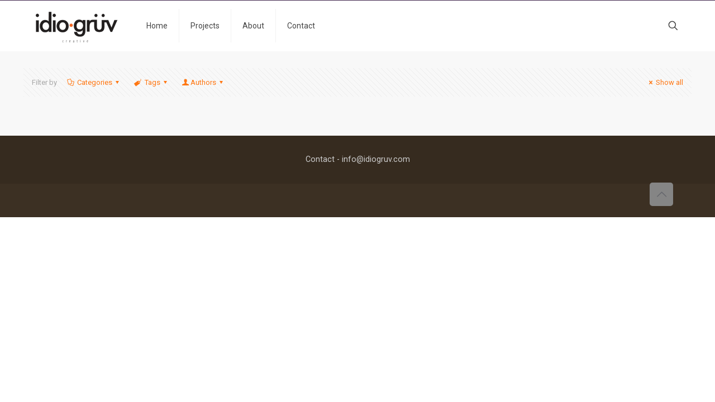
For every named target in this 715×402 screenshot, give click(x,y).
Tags (151, 82)
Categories (93, 82)
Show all (664, 82)
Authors (203, 82)
